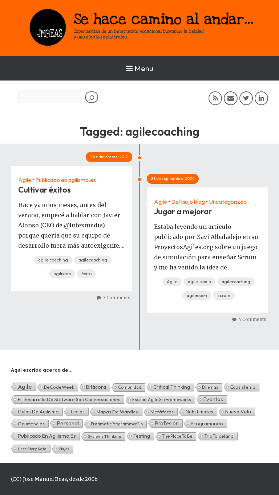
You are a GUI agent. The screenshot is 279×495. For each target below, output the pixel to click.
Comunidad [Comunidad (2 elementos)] (129, 387)
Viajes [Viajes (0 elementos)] (63, 448)
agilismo (62, 273)
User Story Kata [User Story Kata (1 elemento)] (32, 448)
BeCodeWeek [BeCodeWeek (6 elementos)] (59, 387)
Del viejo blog (188, 201)
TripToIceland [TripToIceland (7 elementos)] (219, 436)
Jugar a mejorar (183, 211)
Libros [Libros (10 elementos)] (78, 411)
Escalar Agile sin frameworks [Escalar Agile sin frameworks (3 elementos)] (161, 399)
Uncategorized (228, 201)
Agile (24, 179)
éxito (86, 273)
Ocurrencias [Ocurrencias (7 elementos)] (31, 423)
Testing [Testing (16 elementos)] (141, 436)
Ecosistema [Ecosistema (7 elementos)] (242, 387)
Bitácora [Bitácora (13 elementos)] (96, 387)
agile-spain (199, 281)
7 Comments (116, 297)
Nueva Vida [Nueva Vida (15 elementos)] (238, 411)
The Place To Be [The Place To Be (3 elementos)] (177, 436)
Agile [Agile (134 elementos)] (25, 386)
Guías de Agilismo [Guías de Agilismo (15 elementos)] (38, 411)
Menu (139, 68)
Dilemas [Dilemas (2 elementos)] (210, 387)
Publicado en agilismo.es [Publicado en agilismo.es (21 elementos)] (47, 436)
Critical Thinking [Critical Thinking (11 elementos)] (171, 387)
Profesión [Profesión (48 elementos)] (167, 423)
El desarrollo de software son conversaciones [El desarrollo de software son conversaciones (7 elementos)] (69, 399)
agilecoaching (92, 260)
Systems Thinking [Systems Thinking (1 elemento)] (104, 436)
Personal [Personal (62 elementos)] (68, 423)
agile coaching (53, 260)
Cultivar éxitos (44, 190)
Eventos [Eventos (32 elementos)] (213, 399)
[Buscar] (91, 97)
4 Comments (252, 319)
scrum (224, 295)
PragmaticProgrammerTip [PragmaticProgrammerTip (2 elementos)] (117, 423)
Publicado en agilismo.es (65, 179)
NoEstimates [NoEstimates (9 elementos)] (199, 411)
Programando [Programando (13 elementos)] (207, 423)
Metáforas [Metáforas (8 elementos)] (162, 411)
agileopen (197, 295)
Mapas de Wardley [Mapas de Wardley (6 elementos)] (117, 411)
